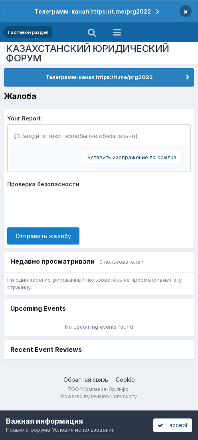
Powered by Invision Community (99, 396)
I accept (173, 425)
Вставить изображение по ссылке (131, 157)
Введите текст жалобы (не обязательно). (76, 135)
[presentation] (68, 205)
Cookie (125, 379)
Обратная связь (85, 379)
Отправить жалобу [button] (43, 236)
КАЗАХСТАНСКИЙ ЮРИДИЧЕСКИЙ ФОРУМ (87, 53)
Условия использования (83, 429)
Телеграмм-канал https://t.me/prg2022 (93, 11)
